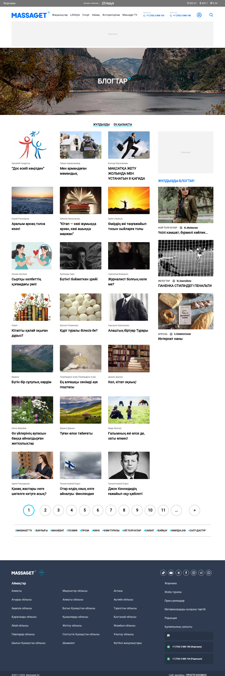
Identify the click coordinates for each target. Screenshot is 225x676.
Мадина (15, 377)
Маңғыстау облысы (75, 590)
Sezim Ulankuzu (115, 219)
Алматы (17, 590)
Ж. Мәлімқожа (189, 228)
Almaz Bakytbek (19, 428)
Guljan (14, 325)
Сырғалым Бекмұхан (118, 274)
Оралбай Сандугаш (21, 163)
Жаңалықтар (60, 14)
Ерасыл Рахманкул (69, 325)
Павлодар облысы (23, 634)
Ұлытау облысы (124, 634)
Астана (118, 590)
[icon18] (42, 572)
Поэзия (71, 530)
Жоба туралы (173, 592)
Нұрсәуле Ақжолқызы (118, 325)
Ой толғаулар (167, 228)
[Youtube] (171, 572)
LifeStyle (75, 14)
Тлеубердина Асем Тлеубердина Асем (78, 377)
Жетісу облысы (72, 625)
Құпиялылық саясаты (178, 626)
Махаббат (57, 530)
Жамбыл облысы (124, 625)
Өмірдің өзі (178, 530)
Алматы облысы (73, 599)
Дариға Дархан (115, 377)
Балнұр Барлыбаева (118, 163)
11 (163, 510)
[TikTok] (163, 572)
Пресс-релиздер (174, 600)
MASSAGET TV (23, 530)
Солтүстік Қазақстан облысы (81, 634)
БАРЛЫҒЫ (41, 530)
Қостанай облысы (125, 616)
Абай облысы (20, 625)
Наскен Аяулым (19, 274)
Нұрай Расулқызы (20, 219)
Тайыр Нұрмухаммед (70, 163)
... (176, 510)
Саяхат (149, 530)
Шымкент (69, 643)
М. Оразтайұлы (182, 281)
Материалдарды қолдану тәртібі (185, 609)
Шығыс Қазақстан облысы (28, 643)
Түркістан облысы (125, 608)
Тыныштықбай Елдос (70, 484)
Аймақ (96, 14)
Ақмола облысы (22, 608)
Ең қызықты (123, 124)
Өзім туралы (110, 530)
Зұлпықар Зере (67, 274)
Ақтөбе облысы (123, 599)
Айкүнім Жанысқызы (70, 219)
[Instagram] (193, 572)
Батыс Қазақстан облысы (79, 608)
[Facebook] (186, 572)
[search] (211, 15)
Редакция (171, 618)
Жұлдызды (101, 124)
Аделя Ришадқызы (21, 484)
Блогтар (164, 281)
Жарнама (9, 3)
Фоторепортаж (111, 14)
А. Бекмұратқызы (180, 334)
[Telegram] (201, 572)
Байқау (161, 530)
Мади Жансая (114, 428)
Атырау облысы (22, 599)
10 (150, 510)
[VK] (178, 572)
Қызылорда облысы (75, 616)
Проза (162, 334)
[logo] (31, 15)
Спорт (85, 14)
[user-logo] (199, 15)
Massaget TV (129, 14)
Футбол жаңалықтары (128, 643)
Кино (96, 530)
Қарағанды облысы (24, 616)
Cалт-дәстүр (197, 530)
